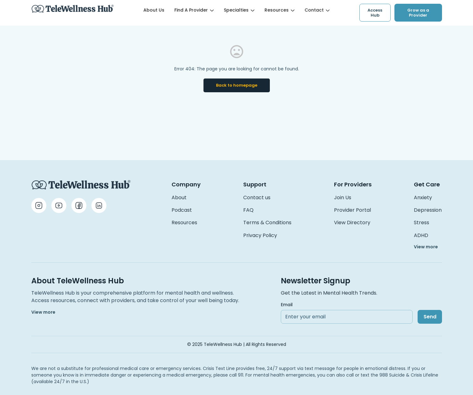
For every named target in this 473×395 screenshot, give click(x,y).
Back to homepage (236, 85)
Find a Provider (194, 10)
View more (426, 247)
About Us (153, 10)
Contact (317, 10)
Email (287, 304)
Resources (280, 10)
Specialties (239, 10)
